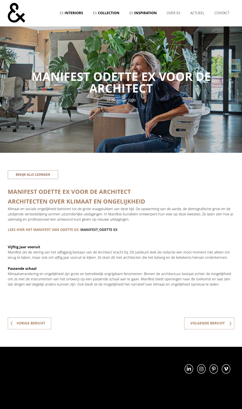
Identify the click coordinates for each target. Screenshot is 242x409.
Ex (71, 12)
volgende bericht (210, 323)
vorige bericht (28, 323)
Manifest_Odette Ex (98, 229)
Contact (221, 12)
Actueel (197, 12)
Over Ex (173, 12)
